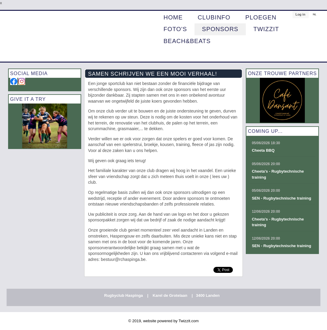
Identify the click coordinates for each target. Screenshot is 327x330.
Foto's (175, 29)
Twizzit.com (189, 321)
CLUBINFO (214, 18)
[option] (44, 126)
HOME (173, 18)
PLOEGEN (261, 18)
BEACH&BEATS (186, 41)
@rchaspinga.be (130, 259)
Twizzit (266, 29)
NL (315, 14)
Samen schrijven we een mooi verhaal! (152, 74)
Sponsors (220, 29)
